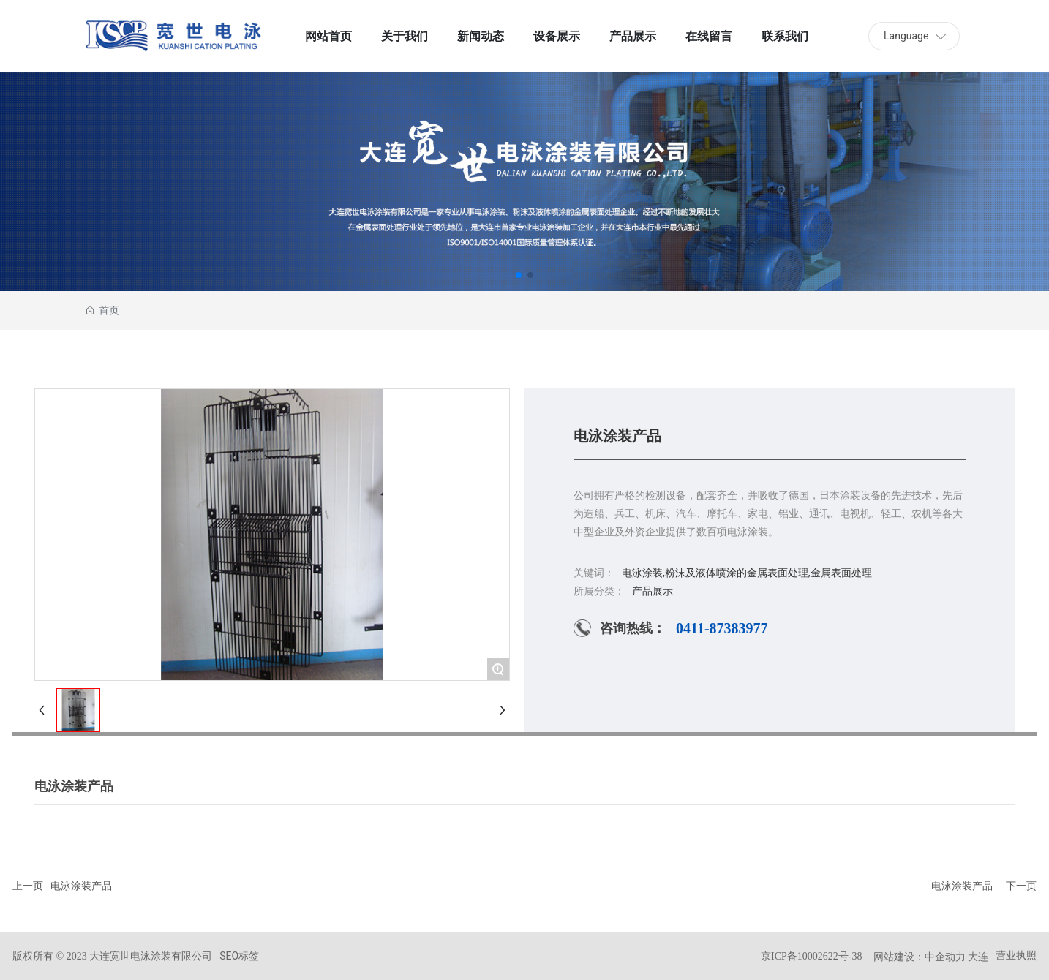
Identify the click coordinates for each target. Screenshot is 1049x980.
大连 (978, 956)
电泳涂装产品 (81, 886)
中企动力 (945, 956)
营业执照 (1016, 955)
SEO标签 (239, 956)
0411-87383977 (722, 628)
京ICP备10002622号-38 (811, 956)
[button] (519, 275)
